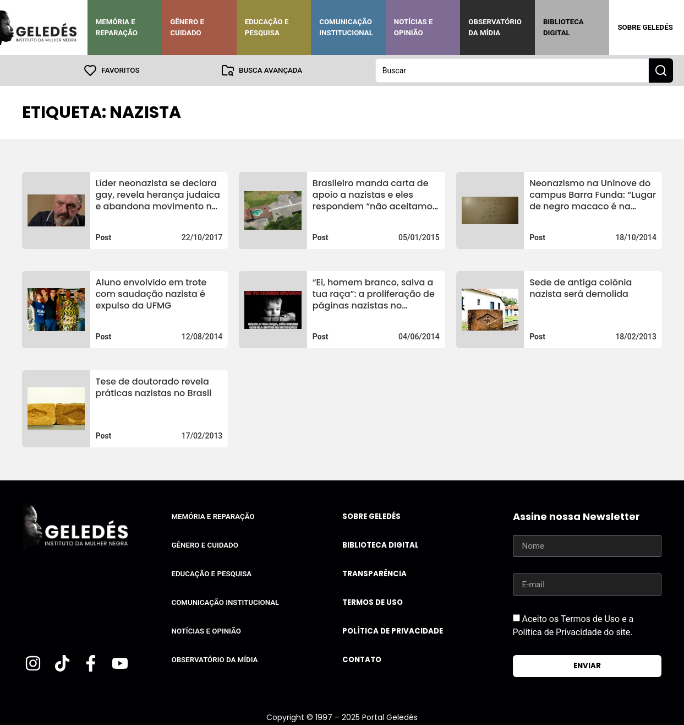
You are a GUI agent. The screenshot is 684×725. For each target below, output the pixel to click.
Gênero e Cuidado (187, 27)
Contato (361, 659)
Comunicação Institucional (346, 27)
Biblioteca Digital (563, 27)
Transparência (374, 574)
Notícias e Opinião (413, 27)
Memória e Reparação (117, 27)
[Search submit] (661, 70)
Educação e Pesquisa (267, 27)
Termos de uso (372, 602)
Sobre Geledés (644, 27)
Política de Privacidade (392, 631)
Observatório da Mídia (495, 27)
